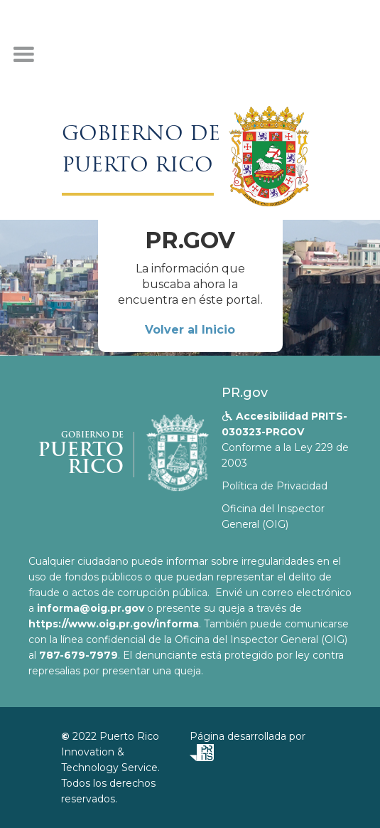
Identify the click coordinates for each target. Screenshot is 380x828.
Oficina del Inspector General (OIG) (273, 516)
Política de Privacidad (274, 485)
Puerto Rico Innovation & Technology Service (110, 752)
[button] (23, 54)
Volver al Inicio (190, 329)
